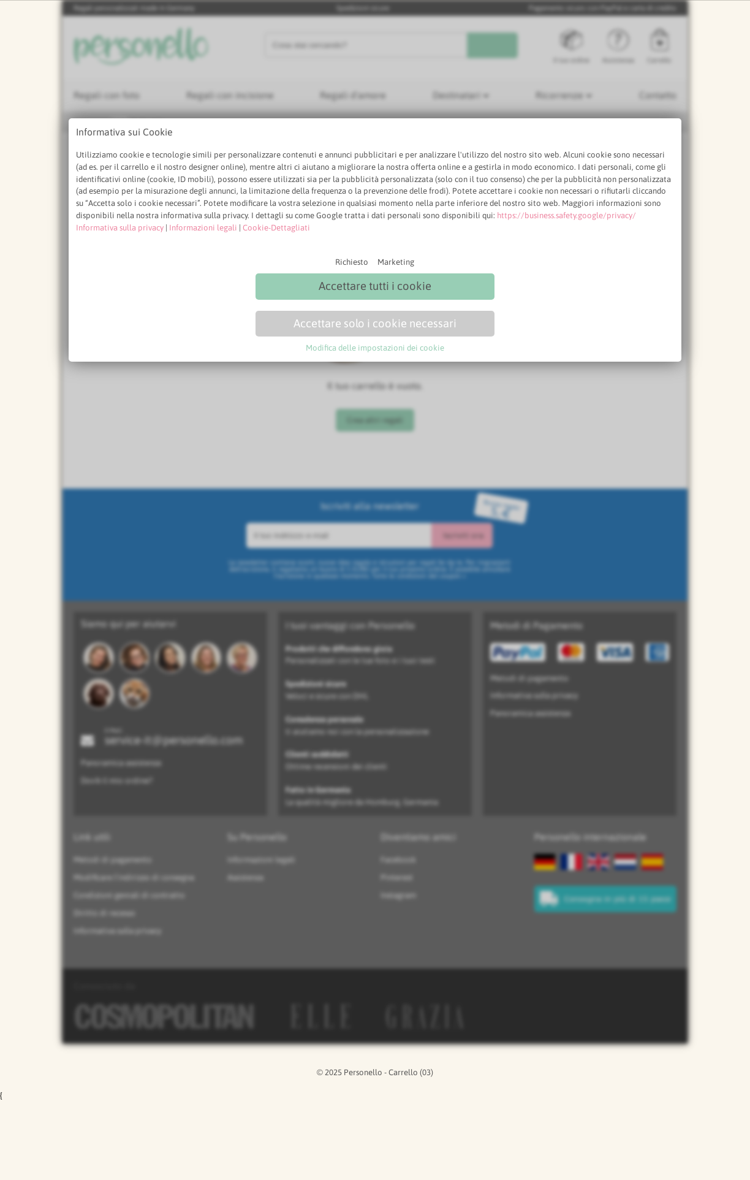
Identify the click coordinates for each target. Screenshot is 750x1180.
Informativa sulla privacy (120, 227)
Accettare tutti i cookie (375, 286)
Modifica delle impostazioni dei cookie (375, 347)
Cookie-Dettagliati (276, 227)
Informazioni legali (203, 227)
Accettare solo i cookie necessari (375, 323)
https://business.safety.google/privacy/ (566, 215)
